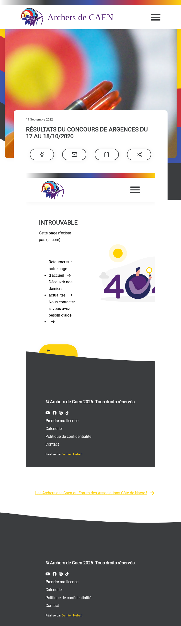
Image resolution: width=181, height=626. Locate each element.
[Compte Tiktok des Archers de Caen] (67, 573)
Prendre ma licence (61, 581)
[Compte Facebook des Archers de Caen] (55, 573)
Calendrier (54, 588)
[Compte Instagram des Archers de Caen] (61, 573)
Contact (52, 604)
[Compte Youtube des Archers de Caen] (47, 573)
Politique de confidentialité (68, 596)
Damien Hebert (72, 614)
